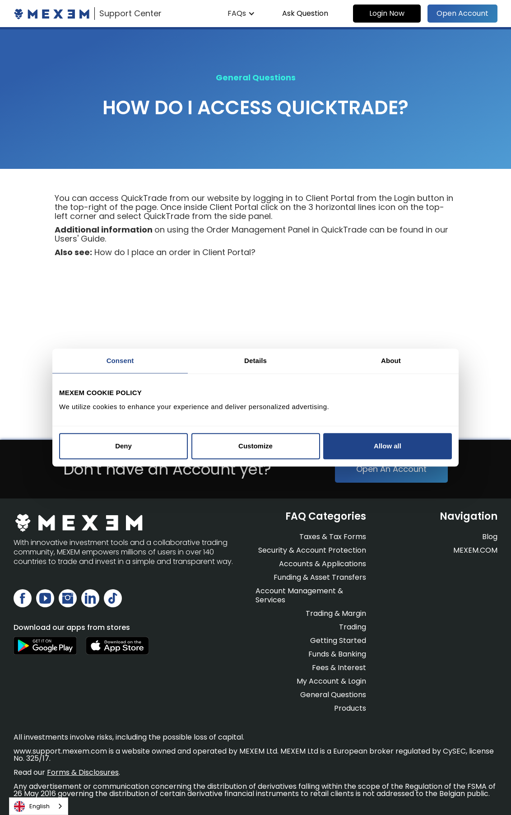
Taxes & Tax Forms (332, 536)
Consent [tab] (120, 360)
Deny (123, 446)
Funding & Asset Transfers (320, 577)
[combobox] (38, 806)
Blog (489, 536)
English (32, 806)
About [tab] (391, 360)
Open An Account (391, 469)
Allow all (387, 446)
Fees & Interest (339, 667)
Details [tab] (255, 360)
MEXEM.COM (475, 550)
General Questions (333, 694)
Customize (255, 446)
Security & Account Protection (312, 550)
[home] (88, 13)
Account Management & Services (299, 595)
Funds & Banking (337, 654)
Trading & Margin (336, 613)
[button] (241, 13)
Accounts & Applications (322, 564)
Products (350, 708)
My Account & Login (331, 681)
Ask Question (305, 13)
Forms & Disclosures (83, 772)
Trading (352, 627)
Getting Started (338, 640)
